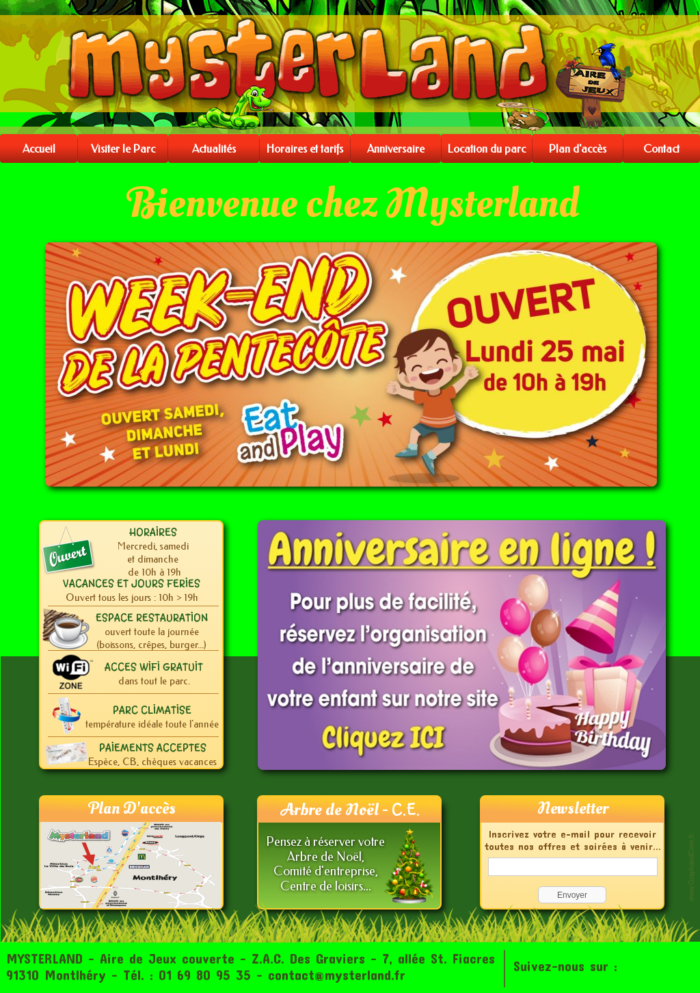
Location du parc (487, 148)
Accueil (39, 148)
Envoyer (572, 895)
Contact (661, 148)
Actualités (214, 148)
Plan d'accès (577, 148)
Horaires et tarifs (305, 148)
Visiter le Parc (123, 148)
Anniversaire (396, 148)
